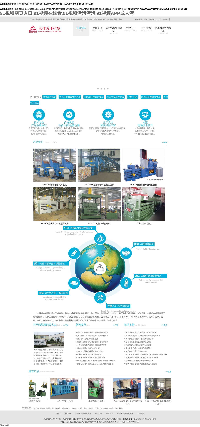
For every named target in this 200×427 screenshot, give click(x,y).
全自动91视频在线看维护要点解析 (139, 342)
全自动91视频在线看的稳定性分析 (90, 351)
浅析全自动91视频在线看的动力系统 (91, 358)
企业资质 (146, 29)
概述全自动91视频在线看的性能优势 (139, 361)
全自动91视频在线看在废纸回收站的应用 (92, 333)
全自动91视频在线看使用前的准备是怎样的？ (143, 336)
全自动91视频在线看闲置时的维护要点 (91, 345)
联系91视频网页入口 (152, 19)
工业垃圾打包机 (144, 223)
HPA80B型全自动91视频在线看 (55, 223)
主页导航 (81, 29)
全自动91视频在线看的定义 (87, 339)
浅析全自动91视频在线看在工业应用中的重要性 (95, 364)
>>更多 (164, 142)
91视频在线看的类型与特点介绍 (89, 354)
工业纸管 (98, 408)
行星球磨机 (83, 408)
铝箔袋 (36, 408)
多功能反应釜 (108, 408)
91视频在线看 (49, 97)
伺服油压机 (119, 408)
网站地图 (138, 19)
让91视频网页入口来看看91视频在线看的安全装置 (96, 361)
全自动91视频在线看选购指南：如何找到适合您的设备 (146, 354)
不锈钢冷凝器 (45, 408)
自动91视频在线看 (115, 97)
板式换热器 (56, 408)
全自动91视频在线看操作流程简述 (139, 348)
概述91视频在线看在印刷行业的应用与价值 (142, 358)
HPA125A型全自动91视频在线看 (99, 185)
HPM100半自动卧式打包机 (54, 185)
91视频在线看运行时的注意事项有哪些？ (92, 342)
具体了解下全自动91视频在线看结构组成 (92, 336)
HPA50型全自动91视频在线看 (143, 185)
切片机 (74, 408)
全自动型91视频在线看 (70, 97)
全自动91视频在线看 (93, 97)
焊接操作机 (66, 408)
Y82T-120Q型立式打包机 (99, 223)
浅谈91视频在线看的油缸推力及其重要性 (141, 364)
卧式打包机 (132, 97)
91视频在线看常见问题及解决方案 (139, 345)
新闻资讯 (97, 29)
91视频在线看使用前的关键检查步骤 (139, 339)
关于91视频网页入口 (114, 30)
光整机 (91, 408)
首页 (57, 414)
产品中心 (165, 19)
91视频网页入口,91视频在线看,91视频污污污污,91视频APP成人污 (67, 13)
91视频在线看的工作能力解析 (137, 351)
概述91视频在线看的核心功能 (88, 348)
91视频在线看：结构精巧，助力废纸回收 (141, 333)
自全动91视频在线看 (151, 97)
